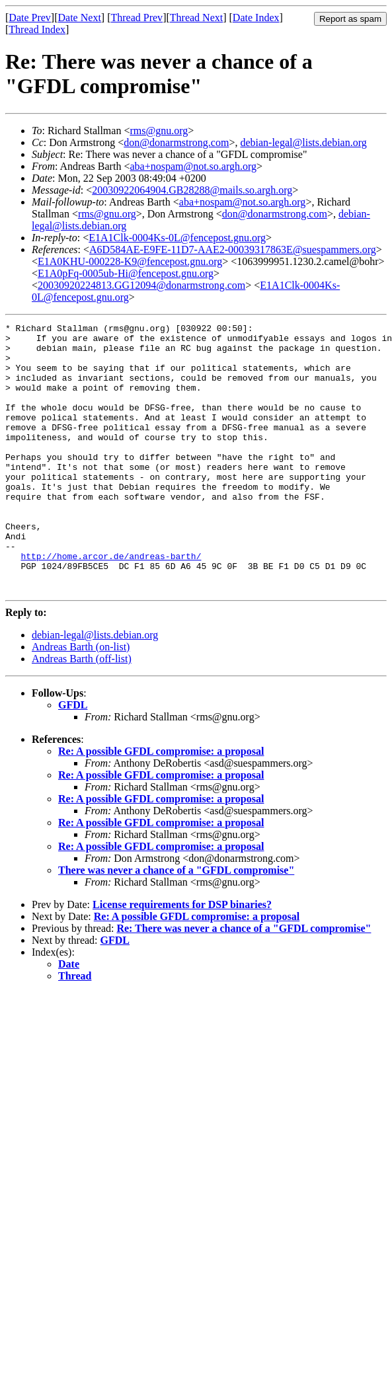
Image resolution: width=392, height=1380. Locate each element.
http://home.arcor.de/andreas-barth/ (110, 603)
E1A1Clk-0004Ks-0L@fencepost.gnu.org (177, 237)
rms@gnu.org (159, 130)
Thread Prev (136, 17)
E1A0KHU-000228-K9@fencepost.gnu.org (130, 261)
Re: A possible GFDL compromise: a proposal (161, 804)
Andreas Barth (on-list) (81, 700)
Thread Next (196, 17)
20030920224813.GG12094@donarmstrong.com (141, 285)
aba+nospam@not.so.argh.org (193, 166)
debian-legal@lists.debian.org (303, 142)
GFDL (72, 758)
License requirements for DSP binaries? (182, 958)
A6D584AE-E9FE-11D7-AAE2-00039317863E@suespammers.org (232, 249)
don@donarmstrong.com (176, 142)
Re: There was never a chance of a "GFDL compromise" (243, 981)
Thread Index (37, 29)
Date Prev (30, 17)
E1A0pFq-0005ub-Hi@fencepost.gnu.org (126, 273)
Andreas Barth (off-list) (82, 712)
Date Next (79, 17)
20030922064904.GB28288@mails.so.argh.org (192, 190)
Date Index (256, 17)
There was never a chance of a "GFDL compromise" (176, 923)
